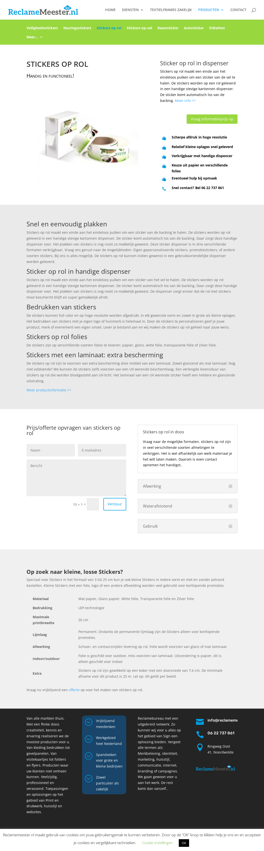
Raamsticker (168, 29)
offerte (74, 689)
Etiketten (217, 29)
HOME (110, 10)
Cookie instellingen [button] (157, 842)
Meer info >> (185, 100)
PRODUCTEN (208, 10)
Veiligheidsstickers (42, 29)
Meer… (32, 38)
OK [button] (184, 843)
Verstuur (115, 503)
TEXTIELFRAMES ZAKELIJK (171, 10)
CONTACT (238, 10)
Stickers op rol (109, 29)
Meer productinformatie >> (49, 390)
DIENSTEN (130, 10)
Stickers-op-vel (139, 29)
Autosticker (194, 29)
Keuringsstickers (77, 29)
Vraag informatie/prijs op (212, 118)
